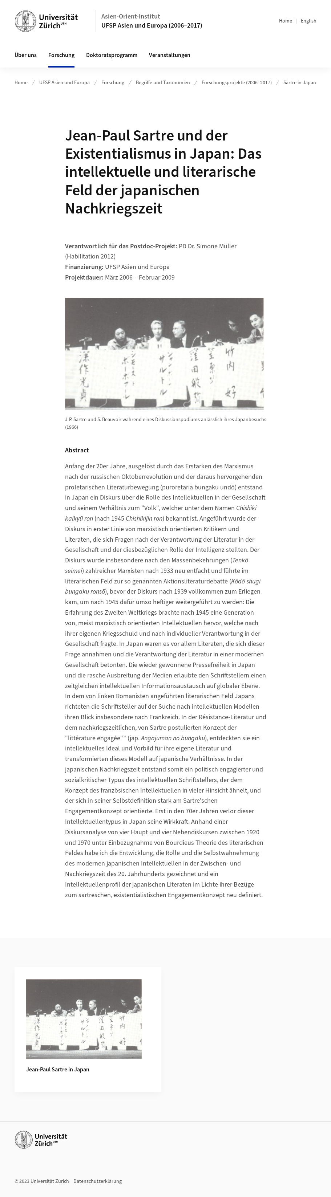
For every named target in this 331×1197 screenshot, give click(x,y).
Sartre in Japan (299, 82)
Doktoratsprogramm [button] (111, 55)
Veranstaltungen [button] (169, 55)
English (308, 21)
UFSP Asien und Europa (64, 82)
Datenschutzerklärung (97, 1181)
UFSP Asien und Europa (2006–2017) (151, 25)
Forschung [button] (61, 55)
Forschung (112, 82)
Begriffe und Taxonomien (163, 82)
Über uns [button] (26, 55)
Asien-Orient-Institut (130, 16)
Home (285, 21)
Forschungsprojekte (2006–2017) (237, 82)
